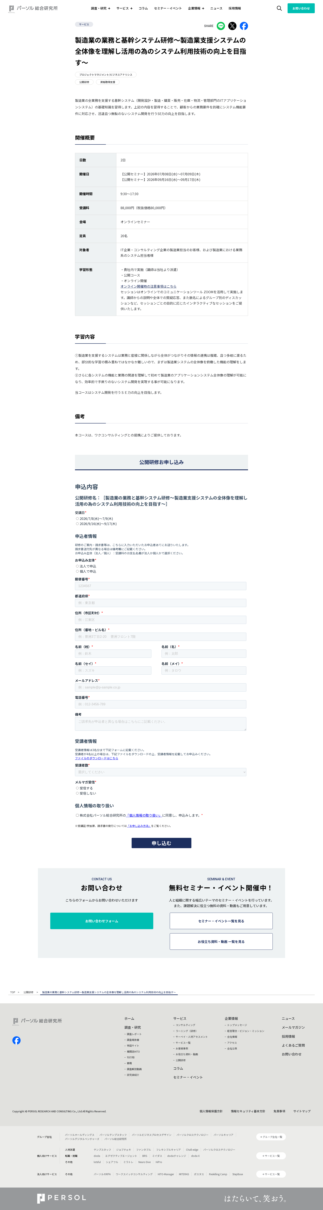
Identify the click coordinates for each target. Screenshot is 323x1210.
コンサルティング (185, 1025)
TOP (12, 992)
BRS (144, 1155)
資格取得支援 (107, 82)
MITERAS (184, 1174)
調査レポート (134, 1034)
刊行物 (130, 1057)
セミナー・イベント (168, 8)
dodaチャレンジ (176, 1155)
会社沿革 (232, 1048)
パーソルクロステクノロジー (192, 1134)
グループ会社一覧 (272, 1136)
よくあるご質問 (293, 1045)
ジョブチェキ (123, 1149)
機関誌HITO (133, 1051)
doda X (195, 1155)
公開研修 (84, 82)
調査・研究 (132, 1027)
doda (97, 1155)
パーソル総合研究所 (115, 1139)
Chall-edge (192, 1149)
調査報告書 (133, 1039)
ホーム (129, 1018)
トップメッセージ (237, 1025)
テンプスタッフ (102, 1149)
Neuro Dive (144, 1162)
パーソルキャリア (223, 1134)
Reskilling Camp (218, 1174)
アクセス (232, 1042)
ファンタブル (143, 1149)
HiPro (159, 1162)
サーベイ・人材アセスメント (192, 1036)
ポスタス (199, 1174)
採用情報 (235, 8)
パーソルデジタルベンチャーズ (82, 1139)
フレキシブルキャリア (168, 1149)
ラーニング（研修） (187, 1031)
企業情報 (231, 1018)
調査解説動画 (134, 1069)
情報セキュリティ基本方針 (248, 1111)
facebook (16, 1040)
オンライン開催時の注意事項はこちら (149, 286)
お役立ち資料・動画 (187, 1054)
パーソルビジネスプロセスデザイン (151, 1134)
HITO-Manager (166, 1174)
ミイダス (157, 1155)
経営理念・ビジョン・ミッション (245, 1031)
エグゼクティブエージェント (121, 1155)
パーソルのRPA (102, 1174)
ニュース (216, 8)
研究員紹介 (133, 1074)
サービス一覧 (183, 1042)
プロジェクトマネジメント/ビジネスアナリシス (105, 74)
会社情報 (232, 1036)
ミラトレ (128, 1162)
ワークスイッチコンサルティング (134, 1174)
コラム (143, 8)
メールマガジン (293, 1027)
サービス (84, 24)
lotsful (97, 1162)
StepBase (237, 1174)
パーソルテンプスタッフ (113, 1134)
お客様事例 (182, 1048)
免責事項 (279, 1111)
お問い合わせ (301, 8)
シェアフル (112, 1162)
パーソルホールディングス (79, 1134)
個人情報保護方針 (211, 1111)
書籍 (129, 1063)
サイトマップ (302, 1111)
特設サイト (133, 1045)
